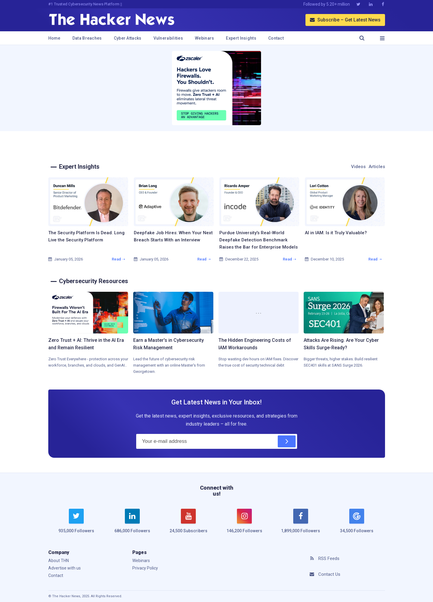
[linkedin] (132, 524)
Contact (276, 38)
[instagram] (244, 524)
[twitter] (76, 524)
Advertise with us (64, 568)
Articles (377, 166)
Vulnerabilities (168, 38)
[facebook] (301, 524)
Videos (358, 166)
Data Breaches (87, 38)
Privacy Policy (145, 568)
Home (54, 38)
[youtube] (188, 524)
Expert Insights (241, 38)
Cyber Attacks (128, 38)
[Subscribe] (287, 441)
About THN (58, 560)
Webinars (204, 38)
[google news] (357, 522)
